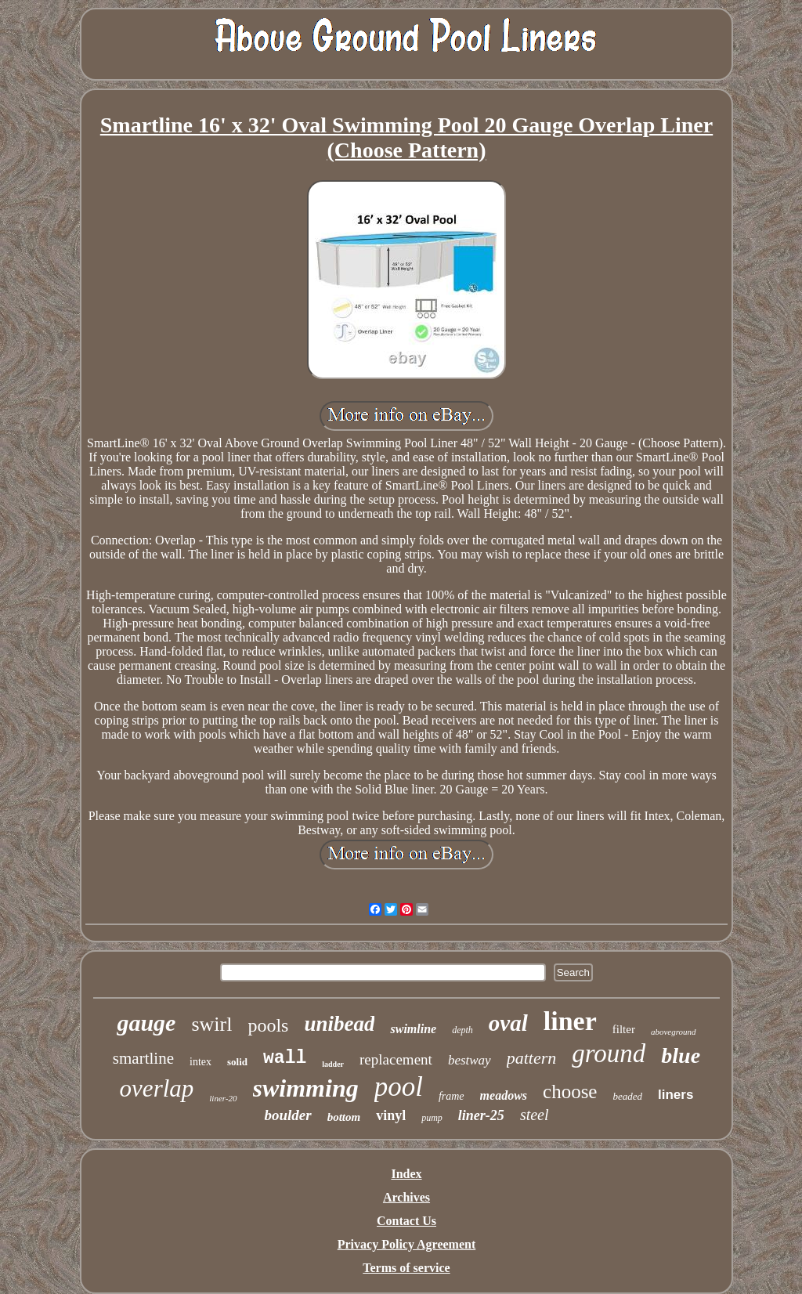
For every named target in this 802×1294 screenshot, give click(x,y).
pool (398, 1087)
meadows (503, 1095)
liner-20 (223, 1098)
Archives (406, 1197)
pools (267, 1025)
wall (284, 1058)
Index (406, 1173)
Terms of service (406, 1267)
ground (608, 1053)
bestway (469, 1060)
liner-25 (481, 1115)
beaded (627, 1096)
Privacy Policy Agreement (407, 1244)
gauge (146, 1023)
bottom (344, 1117)
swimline (413, 1029)
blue (680, 1055)
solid (237, 1062)
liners (675, 1094)
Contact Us (406, 1220)
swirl (211, 1024)
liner (570, 1021)
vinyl (391, 1115)
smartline (143, 1058)
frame (451, 1096)
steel (534, 1114)
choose (570, 1091)
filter (623, 1029)
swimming (306, 1088)
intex (200, 1062)
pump (432, 1117)
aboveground (673, 1031)
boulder (287, 1115)
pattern (532, 1058)
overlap (157, 1088)
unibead (339, 1024)
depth (462, 1030)
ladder (333, 1064)
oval (508, 1023)
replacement (395, 1059)
